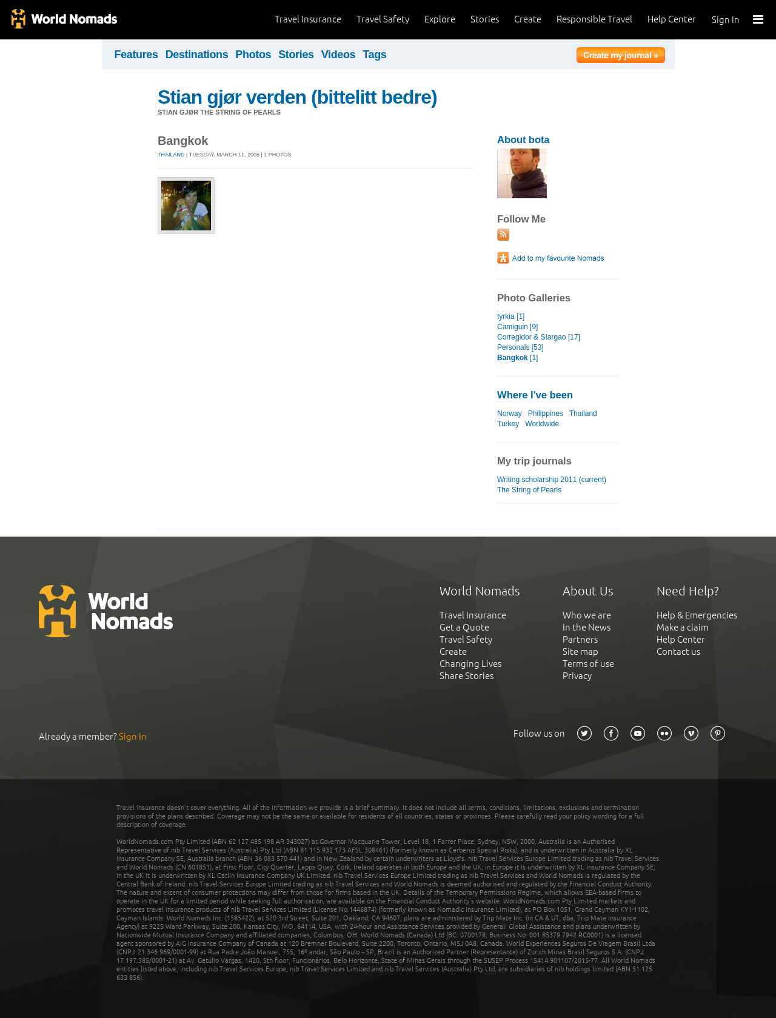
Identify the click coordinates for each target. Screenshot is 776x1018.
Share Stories (466, 676)
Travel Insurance (308, 19)
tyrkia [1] (510, 316)
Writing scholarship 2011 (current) (551, 479)
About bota (523, 140)
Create (527, 19)
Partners (580, 639)
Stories (484, 19)
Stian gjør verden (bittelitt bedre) (297, 97)
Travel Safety (382, 19)
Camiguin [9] (517, 327)
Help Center (671, 19)
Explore (439, 19)
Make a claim (683, 627)
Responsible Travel (594, 19)
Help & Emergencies (697, 615)
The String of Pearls (529, 490)
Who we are (587, 615)
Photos (253, 55)
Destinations (197, 55)
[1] (517, 357)
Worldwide (542, 424)
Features (136, 55)
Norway (509, 413)
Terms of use (588, 663)
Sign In (726, 20)
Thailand (171, 155)
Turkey (508, 424)
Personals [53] (520, 347)
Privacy (577, 676)
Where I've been (535, 395)
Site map (580, 651)
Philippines (545, 413)
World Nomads (63, 19)
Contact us (678, 651)
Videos (338, 55)
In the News (586, 627)
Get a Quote (464, 627)
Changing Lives (470, 663)
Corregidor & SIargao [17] (538, 337)
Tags (374, 55)
